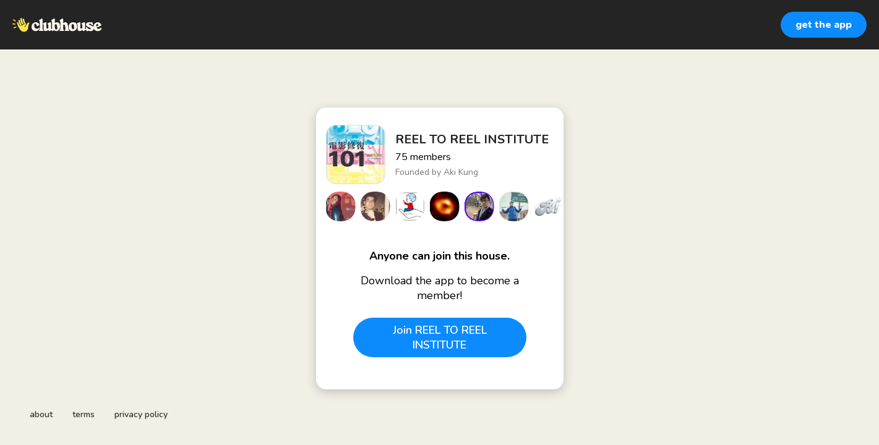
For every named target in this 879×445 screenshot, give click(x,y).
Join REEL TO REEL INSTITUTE (440, 337)
